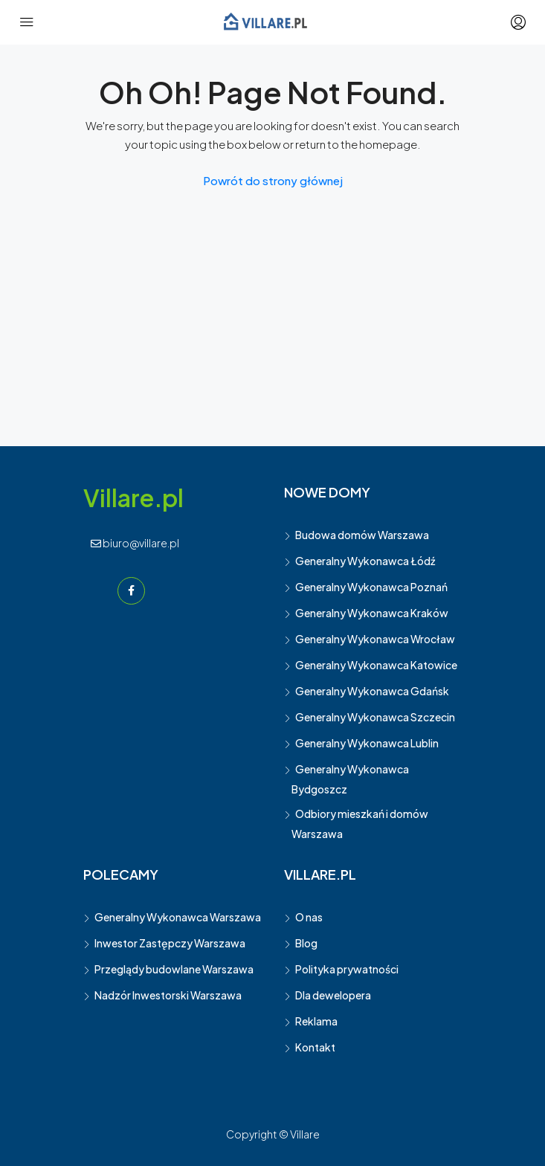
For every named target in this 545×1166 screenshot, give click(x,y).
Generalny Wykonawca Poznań (371, 586)
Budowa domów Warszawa (362, 534)
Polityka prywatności (347, 969)
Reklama (316, 1021)
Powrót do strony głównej (273, 180)
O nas (309, 917)
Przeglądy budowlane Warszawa (174, 969)
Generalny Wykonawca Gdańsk (372, 691)
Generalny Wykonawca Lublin (367, 743)
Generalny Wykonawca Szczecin (375, 717)
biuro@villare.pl (135, 543)
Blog (306, 943)
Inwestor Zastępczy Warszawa (169, 943)
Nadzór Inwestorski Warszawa (168, 995)
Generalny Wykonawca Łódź (365, 560)
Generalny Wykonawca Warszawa (177, 917)
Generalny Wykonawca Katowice (376, 664)
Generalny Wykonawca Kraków (371, 612)
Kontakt (315, 1047)
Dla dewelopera (333, 995)
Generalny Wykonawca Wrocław (375, 638)
